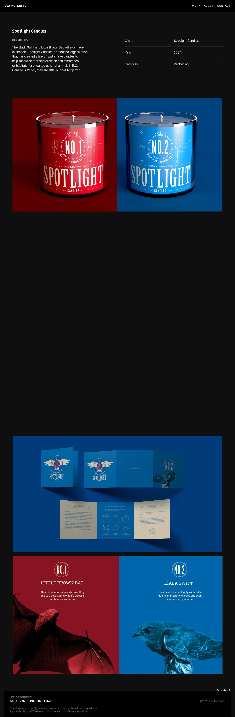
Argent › (223, 689)
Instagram (17, 701)
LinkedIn (35, 701)
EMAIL (48, 701)
